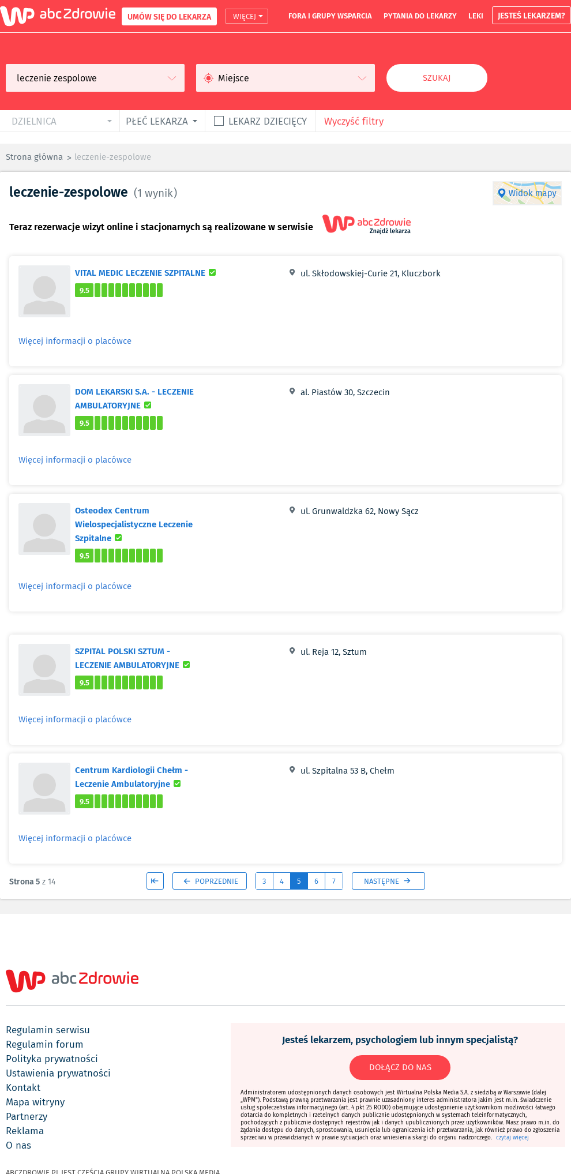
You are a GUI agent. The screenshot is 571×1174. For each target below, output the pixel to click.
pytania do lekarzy (420, 15)
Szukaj (437, 78)
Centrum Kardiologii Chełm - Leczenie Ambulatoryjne (147, 776)
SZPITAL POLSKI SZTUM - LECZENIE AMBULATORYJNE (147, 658)
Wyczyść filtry (354, 121)
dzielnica (34, 121)
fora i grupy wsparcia (330, 15)
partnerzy (26, 1116)
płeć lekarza (157, 121)
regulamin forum (45, 1044)
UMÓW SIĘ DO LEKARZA (169, 16)
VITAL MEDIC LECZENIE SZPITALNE (147, 272)
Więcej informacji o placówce (75, 341)
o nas (18, 1145)
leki (475, 15)
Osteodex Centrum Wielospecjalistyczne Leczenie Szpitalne (134, 524)
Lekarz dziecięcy (267, 121)
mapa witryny (35, 1102)
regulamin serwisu (48, 1030)
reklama (25, 1131)
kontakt (23, 1087)
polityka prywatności (52, 1059)
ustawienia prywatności (58, 1073)
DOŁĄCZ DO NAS (400, 1067)
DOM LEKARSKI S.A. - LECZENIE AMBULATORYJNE (145, 398)
